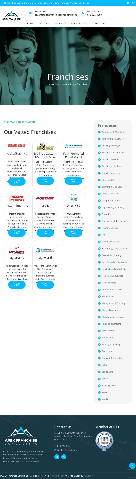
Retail (104, 365)
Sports (105, 378)
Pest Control (108, 330)
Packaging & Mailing (111, 323)
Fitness (105, 234)
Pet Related (107, 337)
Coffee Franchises (110, 193)
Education (106, 214)
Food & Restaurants (111, 241)
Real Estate (107, 351)
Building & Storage (111, 145)
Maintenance (108, 296)
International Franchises (113, 289)
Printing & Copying (111, 344)
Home (30, 23)
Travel (105, 392)
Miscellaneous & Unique (113, 317)
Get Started (78, 23)
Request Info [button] (16, 181)
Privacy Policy (57, 475)
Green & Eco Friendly (111, 255)
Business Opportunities (113, 152)
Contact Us (99, 23)
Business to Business (112, 166)
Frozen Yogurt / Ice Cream (114, 248)
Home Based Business (112, 275)
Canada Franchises (111, 173)
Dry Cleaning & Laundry (113, 207)
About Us (43, 23)
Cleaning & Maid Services (114, 186)
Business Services (110, 159)
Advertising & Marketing (113, 132)
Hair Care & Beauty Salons (114, 262)
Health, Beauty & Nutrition (114, 269)
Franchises (60, 23)
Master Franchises (110, 310)
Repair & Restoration (112, 358)
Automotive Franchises (113, 138)
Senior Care (107, 371)
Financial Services (110, 227)
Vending (106, 399)
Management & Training (113, 303)
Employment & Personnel (114, 221)
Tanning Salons (109, 385)
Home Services (109, 282)
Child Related (108, 180)
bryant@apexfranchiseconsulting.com (56, 14)
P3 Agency (88, 475)
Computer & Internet (112, 200)
